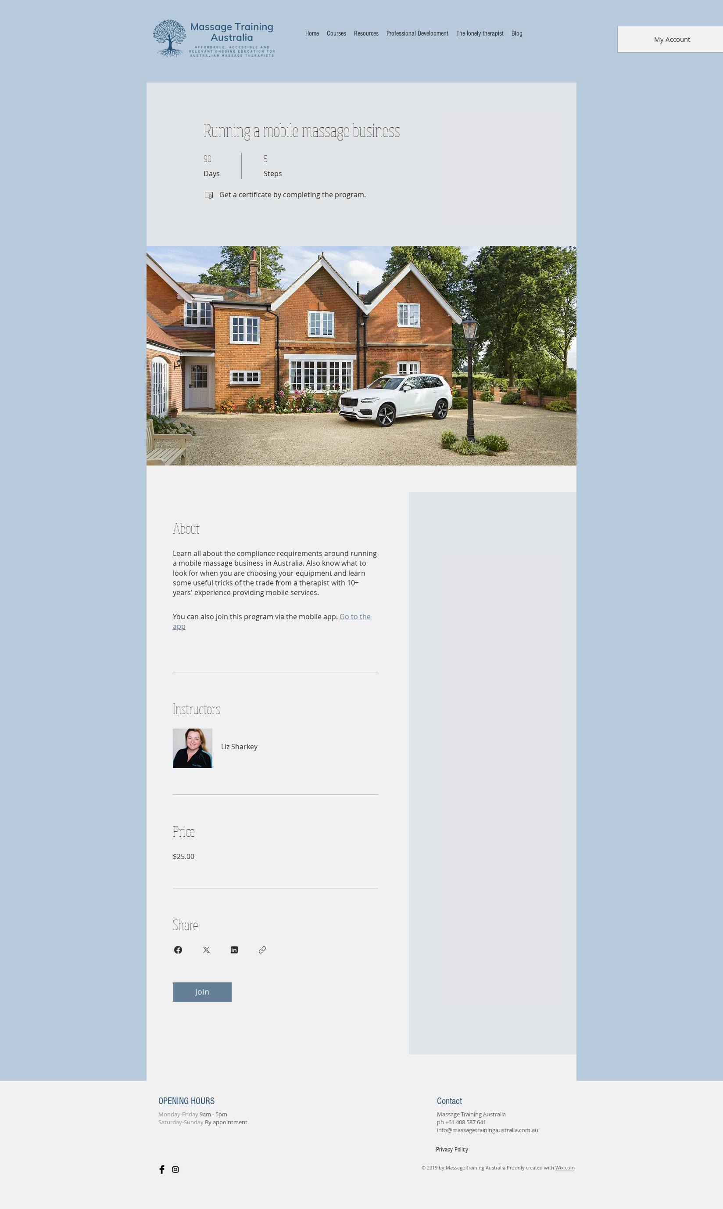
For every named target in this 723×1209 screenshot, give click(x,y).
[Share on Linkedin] (234, 950)
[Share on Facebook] (178, 950)
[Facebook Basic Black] (161, 1169)
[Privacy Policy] (452, 1149)
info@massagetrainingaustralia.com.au (487, 1130)
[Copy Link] (262, 950)
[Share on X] (206, 950)
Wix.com (565, 1167)
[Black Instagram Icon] (175, 1169)
